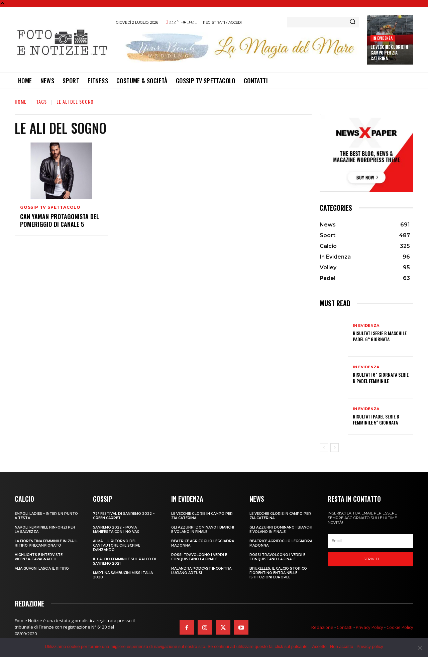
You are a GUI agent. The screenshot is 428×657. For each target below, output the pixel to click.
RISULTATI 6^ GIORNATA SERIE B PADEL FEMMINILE (381, 377)
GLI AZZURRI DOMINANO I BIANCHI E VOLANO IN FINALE (202, 529)
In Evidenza (382, 38)
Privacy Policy (369, 627)
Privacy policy (369, 646)
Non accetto (341, 646)
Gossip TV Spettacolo (50, 207)
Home (20, 101)
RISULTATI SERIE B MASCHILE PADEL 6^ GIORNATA (380, 336)
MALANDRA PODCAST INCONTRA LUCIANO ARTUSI (201, 570)
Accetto (319, 646)
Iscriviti (370, 559)
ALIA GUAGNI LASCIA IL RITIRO (42, 568)
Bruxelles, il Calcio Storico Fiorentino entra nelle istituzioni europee (278, 572)
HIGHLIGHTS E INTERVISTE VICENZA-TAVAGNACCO (39, 557)
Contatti (344, 627)
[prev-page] (324, 447)
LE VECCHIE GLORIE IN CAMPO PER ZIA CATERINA (389, 52)
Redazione (322, 627)
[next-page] (334, 447)
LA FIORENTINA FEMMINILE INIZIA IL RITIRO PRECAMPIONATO (46, 543)
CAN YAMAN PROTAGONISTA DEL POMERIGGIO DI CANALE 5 (59, 220)
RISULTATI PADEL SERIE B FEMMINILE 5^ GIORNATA (376, 419)
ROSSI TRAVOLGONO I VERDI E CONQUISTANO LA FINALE (199, 557)
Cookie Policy (400, 627)
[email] (370, 541)
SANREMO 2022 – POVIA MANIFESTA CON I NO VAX (116, 529)
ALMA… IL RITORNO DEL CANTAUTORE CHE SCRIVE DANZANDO (116, 545)
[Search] (352, 22)
